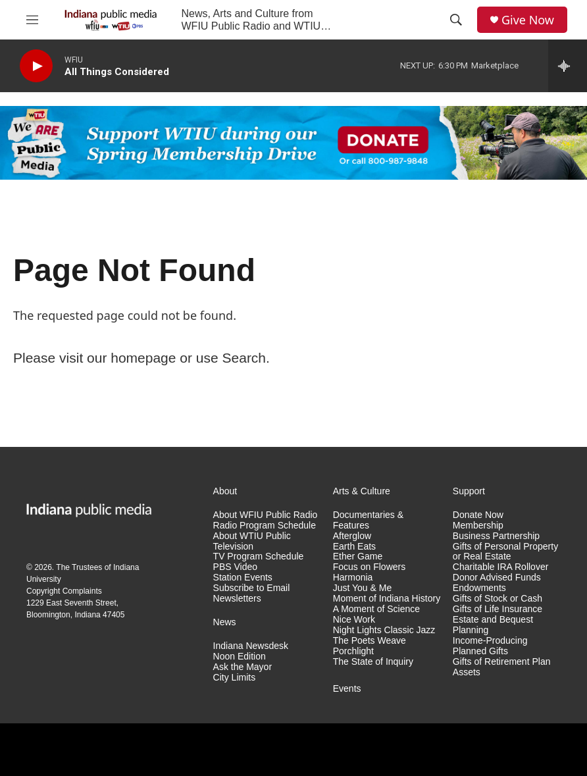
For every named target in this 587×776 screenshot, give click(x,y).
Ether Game (357, 556)
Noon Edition (239, 656)
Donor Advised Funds (497, 577)
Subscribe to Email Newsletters (251, 593)
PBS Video (235, 567)
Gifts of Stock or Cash (497, 599)
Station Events (242, 577)
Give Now (527, 20)
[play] (36, 66)
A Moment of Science (376, 609)
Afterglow (352, 536)
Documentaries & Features (368, 520)
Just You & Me (362, 588)
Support (469, 491)
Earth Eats (354, 547)
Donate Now (478, 515)
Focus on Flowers (369, 567)
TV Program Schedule (258, 556)
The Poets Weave (369, 641)
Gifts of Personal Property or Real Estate (505, 552)
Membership (478, 525)
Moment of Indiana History (386, 599)
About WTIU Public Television (252, 541)
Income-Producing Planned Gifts (490, 646)
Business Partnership (496, 536)
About (225, 491)
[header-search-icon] (456, 20)
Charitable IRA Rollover (501, 567)
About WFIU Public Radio (265, 515)
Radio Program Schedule (264, 525)
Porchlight (353, 651)
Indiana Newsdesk (250, 646)
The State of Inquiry (373, 662)
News (224, 622)
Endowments (479, 588)
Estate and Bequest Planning (493, 625)
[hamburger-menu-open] (32, 20)
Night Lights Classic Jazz (384, 630)
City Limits (234, 678)
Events (347, 689)
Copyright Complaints (64, 591)
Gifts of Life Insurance (497, 609)
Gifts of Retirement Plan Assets (502, 667)
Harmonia (353, 577)
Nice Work (354, 620)
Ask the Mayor (242, 667)
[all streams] (567, 65)
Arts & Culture (361, 491)
